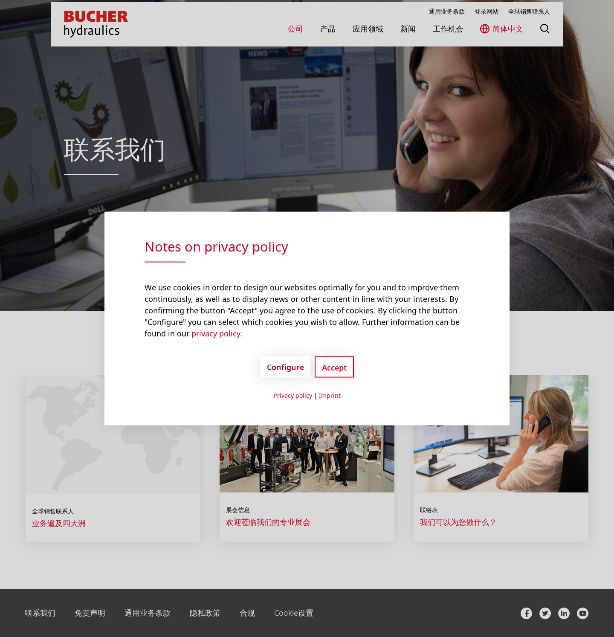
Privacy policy (293, 395)
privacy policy (215, 333)
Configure (285, 367)
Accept (334, 367)
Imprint (330, 395)
